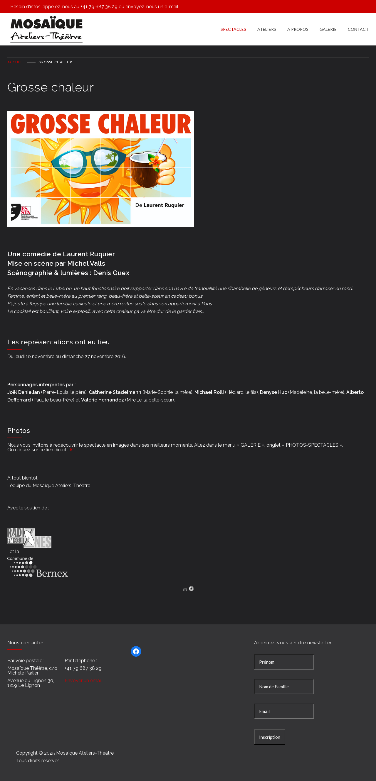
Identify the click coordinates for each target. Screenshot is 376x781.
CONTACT (358, 29)
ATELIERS (266, 29)
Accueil (15, 62)
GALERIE (328, 29)
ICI (72, 450)
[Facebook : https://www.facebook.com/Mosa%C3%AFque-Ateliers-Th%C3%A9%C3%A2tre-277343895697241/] (136, 651)
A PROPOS (297, 29)
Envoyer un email (83, 680)
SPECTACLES (233, 29)
